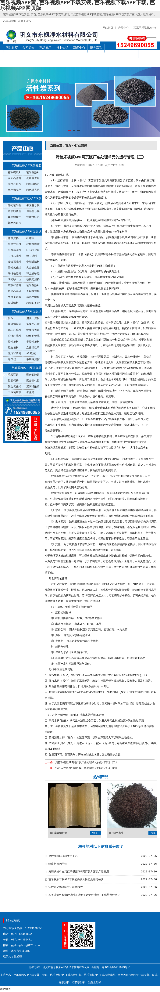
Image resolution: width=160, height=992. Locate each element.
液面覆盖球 (33, 330)
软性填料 (13, 341)
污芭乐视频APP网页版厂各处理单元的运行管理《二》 (86, 762)
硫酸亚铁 (13, 374)
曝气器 (12, 359)
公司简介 (28, 48)
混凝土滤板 (33, 318)
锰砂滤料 (13, 303)
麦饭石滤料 (14, 261)
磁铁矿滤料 (14, 285)
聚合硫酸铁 (33, 374)
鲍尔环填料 (14, 330)
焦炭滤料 (13, 238)
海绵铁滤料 (14, 273)
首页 (68, 145)
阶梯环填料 (14, 335)
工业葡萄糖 (14, 392)
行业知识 (62, 48)
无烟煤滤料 (33, 291)
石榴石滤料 (14, 256)
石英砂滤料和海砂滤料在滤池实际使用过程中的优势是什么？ (84, 894)
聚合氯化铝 (14, 386)
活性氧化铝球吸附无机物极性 (65, 887)
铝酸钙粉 (13, 380)
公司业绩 (130, 53)
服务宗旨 (96, 48)
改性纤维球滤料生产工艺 (63, 856)
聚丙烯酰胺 (33, 386)
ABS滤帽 (31, 353)
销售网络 (113, 53)
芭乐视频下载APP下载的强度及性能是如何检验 (76, 879)
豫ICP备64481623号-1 (116, 967)
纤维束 (30, 238)
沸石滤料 (31, 256)
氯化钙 (30, 392)
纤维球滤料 (14, 250)
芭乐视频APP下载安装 (26, 166)
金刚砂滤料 (33, 261)
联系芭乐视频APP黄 (146, 58)
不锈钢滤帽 (33, 359)
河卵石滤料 (14, 178)
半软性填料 (33, 341)
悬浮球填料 (14, 353)
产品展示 (45, 48)
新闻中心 (79, 48)
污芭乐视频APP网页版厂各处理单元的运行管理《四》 (86, 768)
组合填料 (13, 347)
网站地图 (5, 989)
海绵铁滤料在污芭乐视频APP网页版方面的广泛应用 (78, 871)
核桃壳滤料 (33, 279)
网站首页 (12, 48)
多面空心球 (33, 324)
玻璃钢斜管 (14, 324)
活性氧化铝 (14, 267)
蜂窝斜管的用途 (57, 863)
